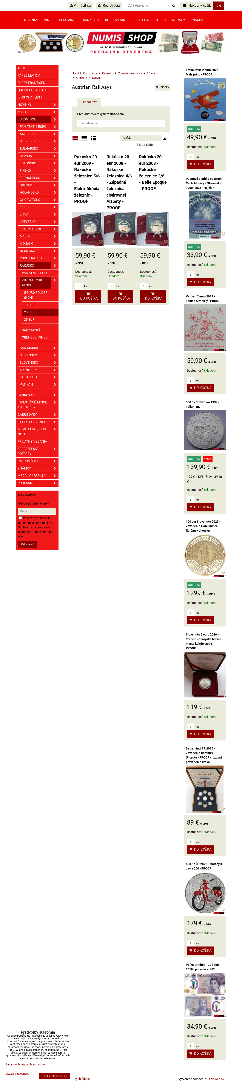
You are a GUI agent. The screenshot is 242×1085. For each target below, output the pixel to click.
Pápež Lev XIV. (29, 75)
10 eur (29, 305)
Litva (39, 214)
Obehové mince (35, 337)
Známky (197, 20)
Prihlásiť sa (80, 5)
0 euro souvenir (38, 422)
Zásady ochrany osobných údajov (26, 1064)
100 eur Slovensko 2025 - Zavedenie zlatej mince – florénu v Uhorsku (203, 526)
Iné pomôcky (38, 461)
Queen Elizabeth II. (33, 90)
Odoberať (27, 544)
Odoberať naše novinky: (33, 503)
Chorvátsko (39, 199)
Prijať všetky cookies (54, 1076)
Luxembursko (39, 229)
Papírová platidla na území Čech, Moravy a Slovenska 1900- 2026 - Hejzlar (204, 183)
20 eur (29, 312)
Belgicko (39, 141)
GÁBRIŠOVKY (38, 414)
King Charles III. (31, 97)
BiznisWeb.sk (215, 1079)
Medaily (178, 20)
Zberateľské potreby (148, 20)
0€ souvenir (115, 20)
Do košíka (88, 296)
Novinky (31, 20)
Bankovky (91, 20)
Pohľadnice (38, 483)
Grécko (39, 185)
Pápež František (31, 83)
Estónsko (39, 163)
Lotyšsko (39, 221)
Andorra (39, 134)
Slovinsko (39, 355)
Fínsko (39, 170)
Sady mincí (31, 330)
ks (81, 286)
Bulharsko (39, 148)
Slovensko (39, 362)
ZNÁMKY (38, 468)
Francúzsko (39, 178)
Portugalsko (39, 258)
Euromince (68, 20)
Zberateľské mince (40, 283)
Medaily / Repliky (38, 475)
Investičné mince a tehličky (38, 405)
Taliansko (39, 377)
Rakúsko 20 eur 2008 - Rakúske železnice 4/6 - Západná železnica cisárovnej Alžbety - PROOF (119, 182)
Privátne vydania (32, 441)
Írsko (39, 207)
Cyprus (39, 156)
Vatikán (39, 384)
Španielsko (39, 370)
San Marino (39, 348)
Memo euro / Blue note (38, 432)
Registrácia (109, 5)
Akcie (22, 68)
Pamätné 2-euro (39, 126)
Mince (48, 20)
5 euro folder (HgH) (35, 295)
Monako (39, 243)
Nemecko (39, 251)
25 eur (29, 320)
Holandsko (39, 192)
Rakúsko (39, 265)
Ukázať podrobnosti (17, 1073)
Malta (39, 236)
